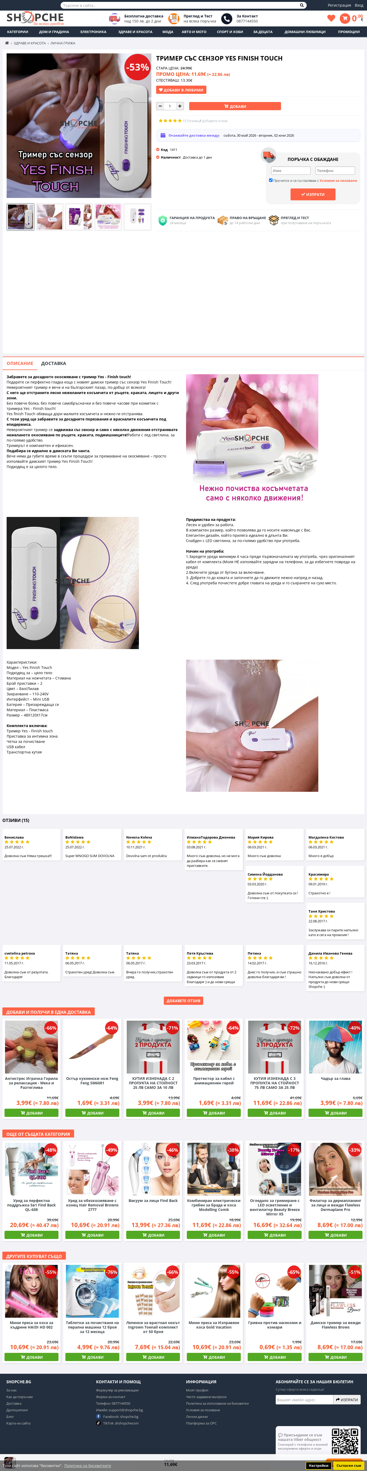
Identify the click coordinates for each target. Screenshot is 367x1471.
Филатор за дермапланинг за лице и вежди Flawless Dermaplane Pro (335, 1205)
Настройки (318, 1465)
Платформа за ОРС (201, 1423)
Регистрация (339, 5)
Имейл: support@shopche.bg (119, 1410)
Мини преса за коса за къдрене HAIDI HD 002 (31, 1324)
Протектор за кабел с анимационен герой (214, 1080)
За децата (263, 31)
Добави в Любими (181, 90)
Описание (20, 363)
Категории (17, 31)
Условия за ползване (338, 180)
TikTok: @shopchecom (117, 1423)
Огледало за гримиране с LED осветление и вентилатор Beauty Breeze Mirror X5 (275, 1207)
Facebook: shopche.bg (117, 1416)
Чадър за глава (335, 1078)
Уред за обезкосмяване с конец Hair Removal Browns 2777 (92, 1205)
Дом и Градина (54, 31)
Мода (167, 31)
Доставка (53, 363)
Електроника (93, 31)
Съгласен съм (349, 1465)
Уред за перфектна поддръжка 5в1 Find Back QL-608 (31, 1205)
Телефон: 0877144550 (113, 1403)
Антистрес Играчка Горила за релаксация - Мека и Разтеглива (31, 1083)
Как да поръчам (19, 1396)
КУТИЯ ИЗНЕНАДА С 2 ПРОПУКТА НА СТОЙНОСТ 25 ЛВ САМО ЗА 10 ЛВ (153, 1083)
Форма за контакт (110, 1396)
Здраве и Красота (135, 31)
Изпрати (313, 194)
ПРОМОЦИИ (349, 31)
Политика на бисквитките (87, 1465)
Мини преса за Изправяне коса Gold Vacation (214, 1324)
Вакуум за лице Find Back (153, 1200)
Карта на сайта (18, 1423)
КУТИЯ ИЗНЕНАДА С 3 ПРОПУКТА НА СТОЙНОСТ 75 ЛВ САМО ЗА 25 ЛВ (274, 1083)
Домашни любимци (305, 31)
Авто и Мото (194, 31)
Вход (359, 5)
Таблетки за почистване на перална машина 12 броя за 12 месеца (92, 1327)
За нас (11, 1390)
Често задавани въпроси (206, 1396)
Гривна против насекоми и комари (274, 1324)
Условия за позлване (203, 1410)
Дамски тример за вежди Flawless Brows (336, 1324)
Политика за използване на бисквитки (217, 1403)
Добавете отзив (183, 1000)
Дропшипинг (17, 1410)
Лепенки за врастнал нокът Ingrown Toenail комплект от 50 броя (153, 1327)
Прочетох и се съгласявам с (313, 180)
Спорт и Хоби (230, 31)
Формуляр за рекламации (117, 1390)
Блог (10, 1416)
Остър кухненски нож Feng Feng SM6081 (92, 1080)
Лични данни (197, 1416)
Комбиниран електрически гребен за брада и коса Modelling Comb (214, 1205)
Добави (237, 106)
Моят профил (197, 1390)
